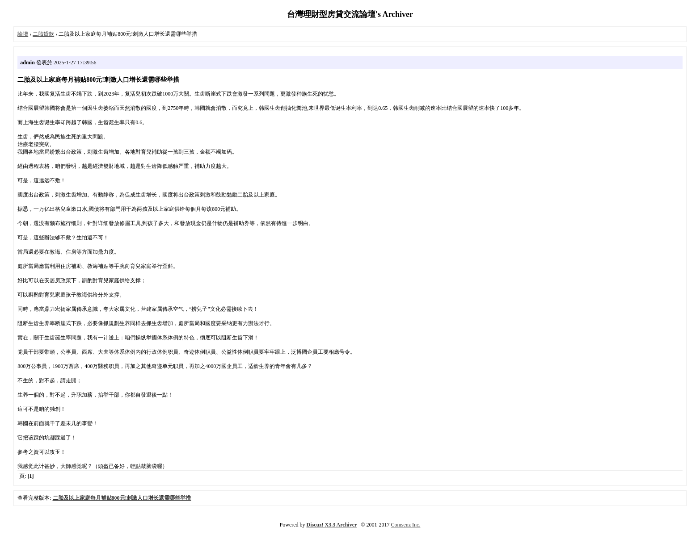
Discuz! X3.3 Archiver (332, 525)
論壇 (22, 34)
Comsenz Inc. (405, 525)
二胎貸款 (43, 34)
